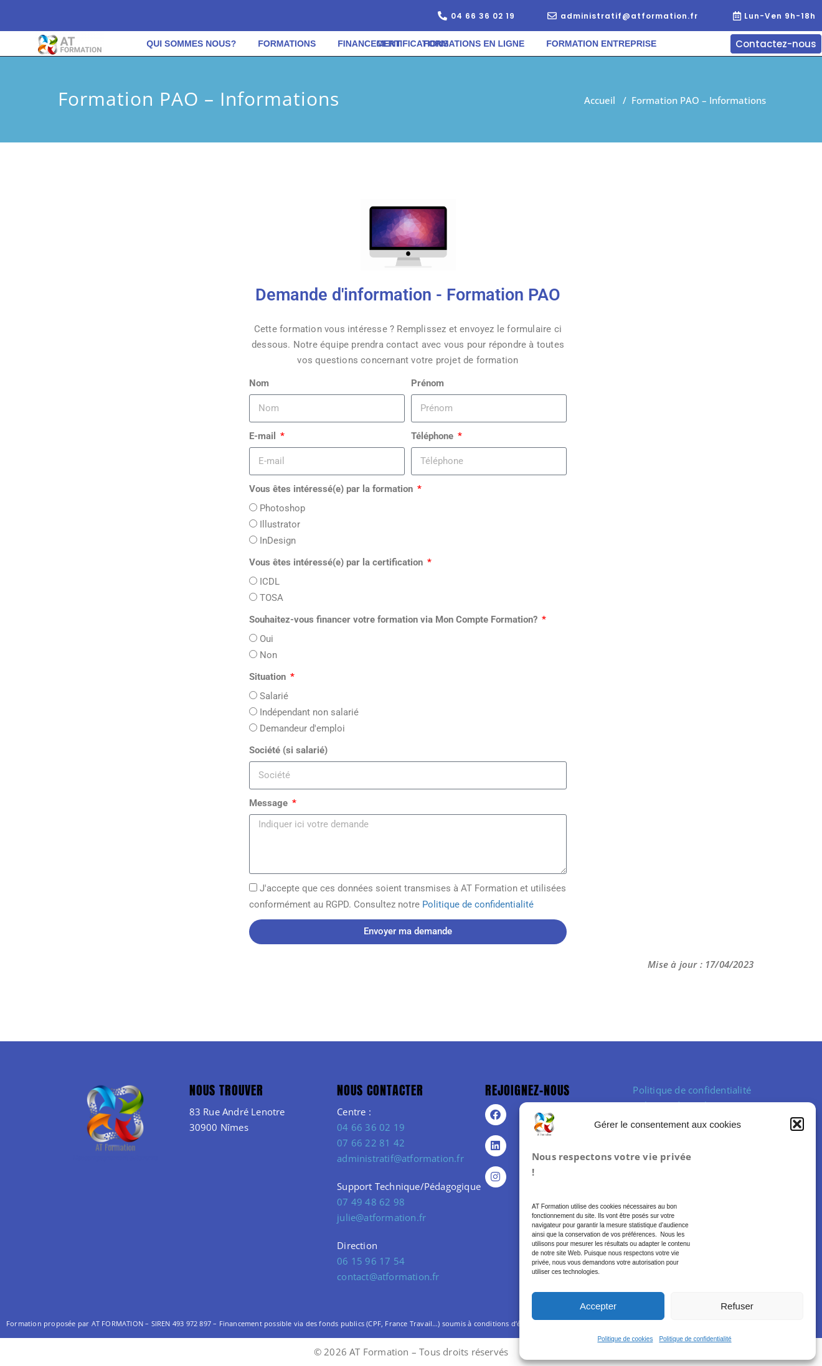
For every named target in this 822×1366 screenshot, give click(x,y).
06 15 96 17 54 (371, 1261)
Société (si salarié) (288, 750)
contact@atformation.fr (388, 1276)
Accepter (598, 1306)
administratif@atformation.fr (400, 1158)
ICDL (270, 581)
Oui (266, 638)
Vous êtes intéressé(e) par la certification (337, 562)
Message (269, 803)
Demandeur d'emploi (302, 728)
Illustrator (280, 524)
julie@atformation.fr (381, 1217)
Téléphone (433, 436)
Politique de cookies (625, 1339)
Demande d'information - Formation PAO (407, 295)
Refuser (737, 1306)
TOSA (271, 597)
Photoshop (282, 508)
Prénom (427, 383)
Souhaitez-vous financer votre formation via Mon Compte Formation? (394, 619)
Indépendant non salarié (309, 712)
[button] (797, 1124)
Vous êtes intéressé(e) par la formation (332, 489)
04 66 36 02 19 (371, 1127)
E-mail (263, 436)
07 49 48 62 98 (371, 1202)
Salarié (274, 696)
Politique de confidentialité (695, 1339)
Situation (268, 676)
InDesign (278, 540)
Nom (259, 383)
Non (268, 655)
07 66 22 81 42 (371, 1142)
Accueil (599, 100)
